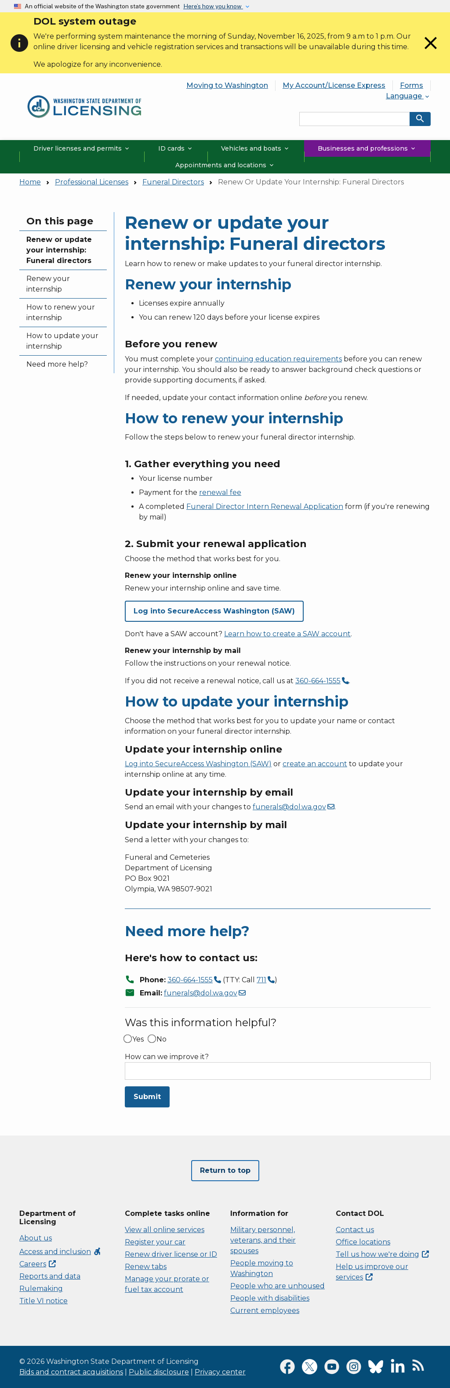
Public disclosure (159, 1372)
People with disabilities (269, 1298)
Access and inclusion (60, 1251)
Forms (411, 85)
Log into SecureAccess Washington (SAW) (198, 764)
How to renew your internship (60, 312)
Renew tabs (146, 1266)
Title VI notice (43, 1301)
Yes (138, 1039)
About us (35, 1238)
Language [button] (408, 96)
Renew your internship (48, 283)
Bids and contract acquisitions (71, 1372)
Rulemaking (41, 1288)
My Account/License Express (334, 85)
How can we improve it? (167, 1057)
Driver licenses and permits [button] (82, 148)
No (161, 1039)
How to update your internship (62, 341)
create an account (315, 764)
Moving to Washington (227, 85)
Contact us (355, 1230)
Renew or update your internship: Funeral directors (59, 250)
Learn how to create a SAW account (287, 634)
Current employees (264, 1310)
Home (30, 182)
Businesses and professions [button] (367, 148)
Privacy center (220, 1372)
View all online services (164, 1230)
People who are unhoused (277, 1286)
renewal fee (220, 492)
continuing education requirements (278, 359)
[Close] (430, 51)
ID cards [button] (175, 148)
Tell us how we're (382, 1254)
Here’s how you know (213, 6)
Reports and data (49, 1276)
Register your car (155, 1242)
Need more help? (57, 364)
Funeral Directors (173, 182)
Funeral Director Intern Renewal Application (264, 506)
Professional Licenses (91, 182)
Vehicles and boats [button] (255, 148)
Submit (147, 1096)
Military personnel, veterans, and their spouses (263, 1240)
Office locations (363, 1242)
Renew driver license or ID (171, 1254)
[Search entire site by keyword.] (354, 119)
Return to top (225, 1170)
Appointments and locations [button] (225, 165)
